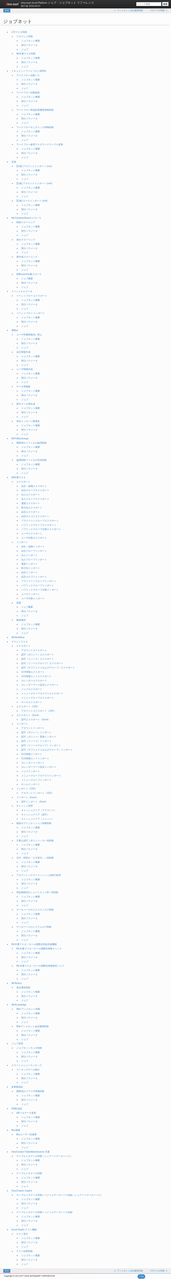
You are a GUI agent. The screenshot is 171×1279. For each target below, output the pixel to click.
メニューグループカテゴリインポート (41, 775)
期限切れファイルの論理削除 (31, 442)
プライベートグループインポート (38, 581)
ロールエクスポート (31, 702)
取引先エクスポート (31, 507)
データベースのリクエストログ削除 (35, 909)
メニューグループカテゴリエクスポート (42, 693)
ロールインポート (30, 784)
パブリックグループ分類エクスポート (41, 529)
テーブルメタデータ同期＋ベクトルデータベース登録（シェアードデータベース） (59, 1195)
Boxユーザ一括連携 (26, 1134)
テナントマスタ (19, 641)
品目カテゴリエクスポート (35, 516)
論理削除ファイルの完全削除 (31, 460)
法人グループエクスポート (35, 499)
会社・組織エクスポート (34, 486)
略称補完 (21, 620)
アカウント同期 (24, 36)
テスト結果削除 (24, 1251)
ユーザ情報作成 (24, 369)
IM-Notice (16, 983)
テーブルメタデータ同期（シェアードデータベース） (44, 1156)
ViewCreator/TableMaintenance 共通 (30, 1151)
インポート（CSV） (26, 788)
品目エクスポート (30, 512)
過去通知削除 (23, 987)
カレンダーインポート (33, 762)
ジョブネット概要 (30, 40)
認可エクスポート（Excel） (35, 719)
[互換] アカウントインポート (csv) (34, 166)
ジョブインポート (30, 771)
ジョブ (24, 49)
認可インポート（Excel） (34, 801)
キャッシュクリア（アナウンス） (38, 810)
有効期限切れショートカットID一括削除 (37, 892)
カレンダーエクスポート (34, 680)
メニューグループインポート (36, 780)
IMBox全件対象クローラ (29, 274)
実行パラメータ (29, 45)
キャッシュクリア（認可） (35, 814)
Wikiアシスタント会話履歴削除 (32, 1026)
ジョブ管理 (17, 1043)
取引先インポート (30, 568)
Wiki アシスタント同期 (28, 1009)
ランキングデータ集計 (28, 1069)
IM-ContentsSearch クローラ (26, 218)
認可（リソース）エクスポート (37, 659)
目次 (7, 10)
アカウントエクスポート (34, 650)
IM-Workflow (17, 637)
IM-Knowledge (18, 1004)
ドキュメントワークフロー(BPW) (28, 71)
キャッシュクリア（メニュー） (37, 818)
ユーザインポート (30, 594)
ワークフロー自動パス (28, 75)
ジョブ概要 (27, 278)
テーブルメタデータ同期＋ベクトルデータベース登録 (44, 1212)
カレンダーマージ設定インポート (38, 767)
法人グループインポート (34, 559)
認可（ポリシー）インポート (36, 732)
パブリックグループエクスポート (38, 525)
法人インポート (29, 555)
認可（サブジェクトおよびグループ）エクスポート (48, 667)
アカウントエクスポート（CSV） (38, 710)
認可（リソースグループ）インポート (41, 745)
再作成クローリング (26, 256)
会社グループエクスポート (35, 490)
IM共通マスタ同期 (25, 53)
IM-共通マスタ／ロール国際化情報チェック (39, 948)
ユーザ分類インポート (33, 598)
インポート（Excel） (27, 797)
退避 (18, 602)
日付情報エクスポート (33, 672)
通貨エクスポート (30, 503)
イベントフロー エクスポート (31, 295)
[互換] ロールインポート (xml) (32, 200)
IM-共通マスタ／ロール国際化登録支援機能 (34, 944)
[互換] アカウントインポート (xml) (34, 183)
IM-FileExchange (19, 438)
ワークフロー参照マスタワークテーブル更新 (39, 144)
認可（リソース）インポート (36, 741)
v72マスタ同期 (19, 32)
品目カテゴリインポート (34, 576)
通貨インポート (29, 564)
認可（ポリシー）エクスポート (37, 654)
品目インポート (29, 572)
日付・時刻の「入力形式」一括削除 (35, 857)
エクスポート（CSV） (27, 706)
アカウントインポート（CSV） (37, 793)
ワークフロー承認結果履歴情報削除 (35, 110)
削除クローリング (25, 222)
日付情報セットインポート (35, 758)
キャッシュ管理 (24, 805)
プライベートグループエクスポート (40, 520)
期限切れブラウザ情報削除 (30, 1091)
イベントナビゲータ (21, 291)
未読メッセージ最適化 (28, 421)
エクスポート (23, 481)
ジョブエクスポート (31, 689)
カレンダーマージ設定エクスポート (40, 684)
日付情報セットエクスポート (36, 676)
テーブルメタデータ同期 (29, 1173)
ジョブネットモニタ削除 (29, 1048)
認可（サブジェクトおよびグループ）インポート (47, 749)
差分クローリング (25, 239)
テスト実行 (22, 1234)
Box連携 (15, 1130)
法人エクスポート (30, 494)
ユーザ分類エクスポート (34, 537)
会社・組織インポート (33, 546)
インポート (22, 542)
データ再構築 (23, 386)
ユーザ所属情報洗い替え (29, 334)
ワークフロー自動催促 (28, 92)
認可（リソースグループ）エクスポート (42, 663)
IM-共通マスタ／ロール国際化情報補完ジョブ (40, 965)
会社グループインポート (34, 551)
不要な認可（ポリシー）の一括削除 (35, 840)
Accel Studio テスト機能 (24, 1229)
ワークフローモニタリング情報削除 (35, 127)
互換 (13, 161)
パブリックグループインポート (37, 585)
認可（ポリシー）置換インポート (38, 736)
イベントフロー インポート (30, 313)
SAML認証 (16, 1108)
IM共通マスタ (18, 477)
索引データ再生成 (25, 404)
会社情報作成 (23, 352)
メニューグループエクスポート (37, 697)
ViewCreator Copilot (21, 1190)
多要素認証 (17, 1086)
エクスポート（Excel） (28, 715)
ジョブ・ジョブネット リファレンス (57, 2)
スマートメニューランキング (26, 1065)
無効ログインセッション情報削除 (33, 823)
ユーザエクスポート (31, 533)
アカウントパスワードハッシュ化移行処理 (38, 875)
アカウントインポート (33, 728)
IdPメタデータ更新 (26, 1113)
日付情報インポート (31, 754)
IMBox (14, 330)
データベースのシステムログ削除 (33, 927)
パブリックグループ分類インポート (40, 589)
